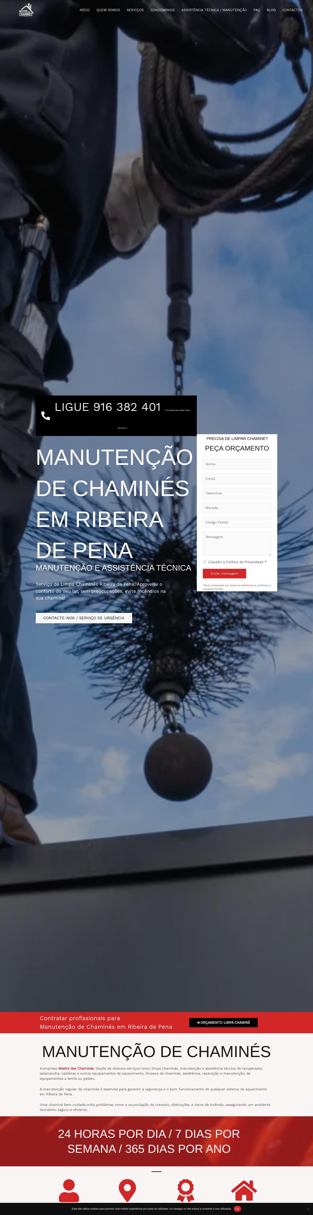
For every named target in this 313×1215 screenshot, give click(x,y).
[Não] (308, 1209)
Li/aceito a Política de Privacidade (237, 562)
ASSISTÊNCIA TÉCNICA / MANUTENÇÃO (214, 10)
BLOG (271, 10)
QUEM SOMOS (108, 10)
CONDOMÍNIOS (163, 10)
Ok (237, 1208)
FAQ (257, 10)
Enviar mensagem (224, 573)
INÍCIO (85, 10)
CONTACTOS (292, 10)
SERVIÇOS (135, 10)
